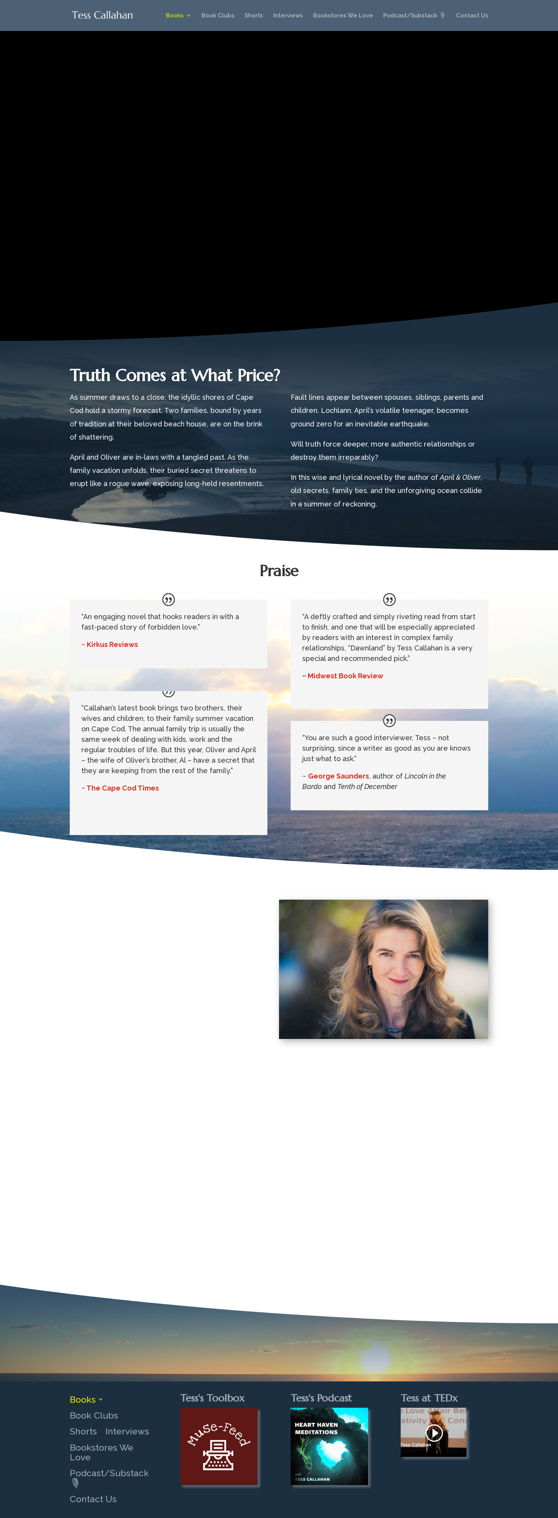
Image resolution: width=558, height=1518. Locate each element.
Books (175, 16)
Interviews (288, 16)
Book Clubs (218, 16)
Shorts (254, 16)
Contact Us (472, 16)
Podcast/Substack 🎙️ (414, 16)
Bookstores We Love (343, 16)
